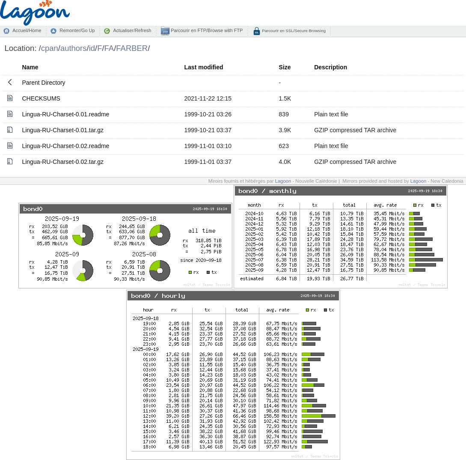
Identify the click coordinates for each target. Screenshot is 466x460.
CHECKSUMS (41, 98)
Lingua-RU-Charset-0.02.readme (65, 145)
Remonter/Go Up (77, 30)
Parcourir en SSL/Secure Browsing (293, 30)
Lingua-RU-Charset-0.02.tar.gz (63, 161)
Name (30, 67)
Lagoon (283, 181)
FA (109, 48)
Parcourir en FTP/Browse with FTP (206, 30)
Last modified (203, 67)
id (92, 48)
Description (330, 67)
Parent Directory (43, 82)
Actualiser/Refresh (132, 30)
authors (73, 48)
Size (285, 67)
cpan (49, 48)
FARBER (132, 48)
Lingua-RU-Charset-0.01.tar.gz (63, 130)
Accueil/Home (26, 30)
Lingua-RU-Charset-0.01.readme (65, 114)
